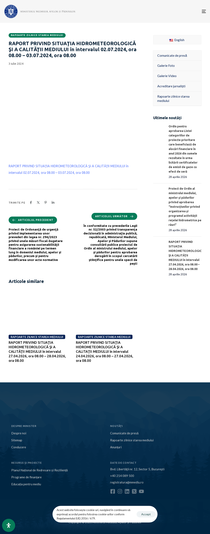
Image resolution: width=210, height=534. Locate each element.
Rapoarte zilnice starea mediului (37, 35)
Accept (146, 514)
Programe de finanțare (26, 477)
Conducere (18, 447)
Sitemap (16, 440)
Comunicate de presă (124, 433)
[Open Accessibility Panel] (8, 525)
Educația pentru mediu (26, 484)
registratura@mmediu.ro (127, 482)
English (176, 40)
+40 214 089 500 (122, 475)
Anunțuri (116, 447)
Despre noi (18, 433)
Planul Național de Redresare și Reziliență (39, 470)
